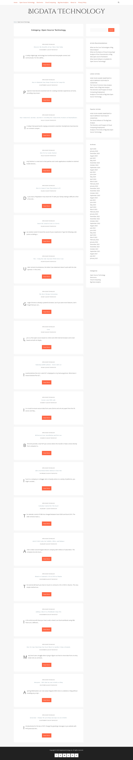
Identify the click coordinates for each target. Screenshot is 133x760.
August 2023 (94, 198)
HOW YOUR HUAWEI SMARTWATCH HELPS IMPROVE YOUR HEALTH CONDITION (101, 80)
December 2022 (95, 216)
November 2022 (95, 219)
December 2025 (95, 153)
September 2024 (95, 167)
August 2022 (94, 226)
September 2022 (95, 223)
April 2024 (93, 179)
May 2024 (93, 177)
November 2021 (95, 247)
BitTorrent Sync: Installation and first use (48, 435)
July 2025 (93, 158)
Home (15, 2)
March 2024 (93, 181)
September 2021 (95, 251)
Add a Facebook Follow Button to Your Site (48, 470)
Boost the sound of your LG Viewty (48, 223)
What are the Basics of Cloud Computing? (102, 52)
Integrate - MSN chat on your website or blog (48, 682)
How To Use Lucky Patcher (48, 153)
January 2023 (94, 214)
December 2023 (95, 188)
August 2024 (94, 170)
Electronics (40, 2)
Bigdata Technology (66, 12)
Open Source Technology (27, 2)
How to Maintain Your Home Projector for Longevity (48, 82)
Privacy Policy (82, 2)
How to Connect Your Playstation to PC (48, 188)
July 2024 (93, 172)
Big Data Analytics (63, 2)
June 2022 (93, 230)
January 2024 (94, 186)
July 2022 (93, 228)
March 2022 (93, 237)
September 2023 (95, 195)
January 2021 (94, 258)
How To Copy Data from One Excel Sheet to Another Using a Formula (48, 647)
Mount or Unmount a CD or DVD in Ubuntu (48, 576)
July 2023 (93, 200)
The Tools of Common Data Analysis (101, 85)
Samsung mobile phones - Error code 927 (48, 364)
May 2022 (93, 233)
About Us (73, 2)
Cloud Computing (50, 2)
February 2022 (94, 240)
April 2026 (93, 149)
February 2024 (94, 184)
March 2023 (93, 209)
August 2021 (94, 254)
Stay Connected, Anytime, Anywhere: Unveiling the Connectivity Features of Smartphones (48, 117)
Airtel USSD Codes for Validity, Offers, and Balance (48, 541)
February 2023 (94, 212)
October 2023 (94, 193)
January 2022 (94, 242)
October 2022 (94, 221)
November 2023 (95, 191)
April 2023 (93, 207)
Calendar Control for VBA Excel (48, 506)
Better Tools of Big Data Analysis (100, 87)
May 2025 (93, 160)
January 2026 (94, 151)
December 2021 (95, 244)
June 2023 (93, 202)
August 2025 (94, 156)
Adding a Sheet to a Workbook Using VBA (48, 612)
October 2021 (94, 249)
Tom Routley (54, 49)
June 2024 (93, 174)
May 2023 (93, 205)
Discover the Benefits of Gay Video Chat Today (48, 47)
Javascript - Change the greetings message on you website (48, 717)
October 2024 (94, 165)
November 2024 (95, 163)
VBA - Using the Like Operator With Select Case (48, 259)
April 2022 (93, 235)
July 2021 (93, 256)
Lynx (48, 329)
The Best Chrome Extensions (48, 294)
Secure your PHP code (48, 400)
